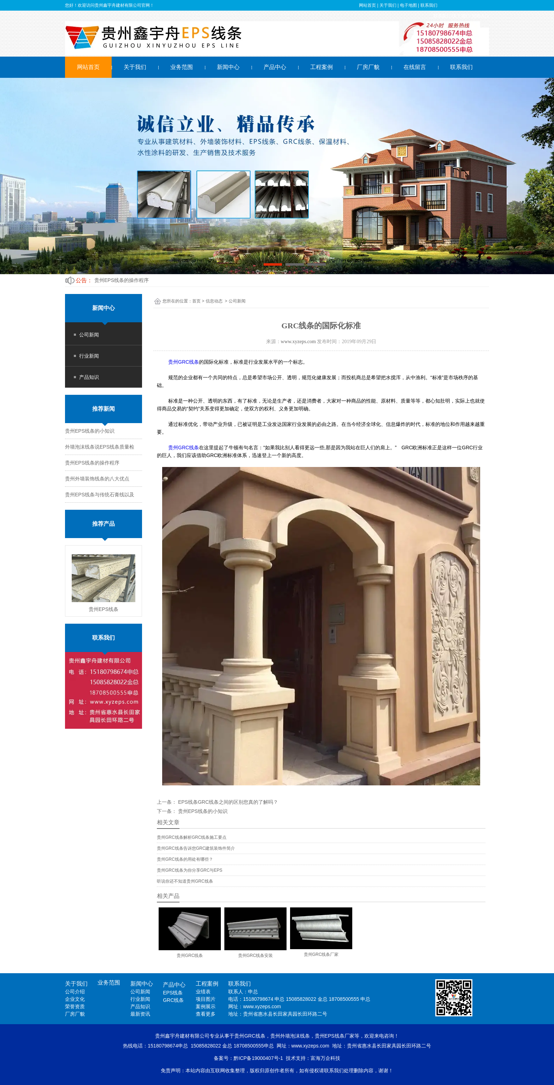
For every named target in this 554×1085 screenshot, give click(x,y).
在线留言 (414, 67)
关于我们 (135, 67)
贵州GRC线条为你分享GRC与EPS (189, 870)
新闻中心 (228, 67)
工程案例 (321, 67)
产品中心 (275, 67)
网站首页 (88, 67)
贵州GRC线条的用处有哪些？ (185, 859)
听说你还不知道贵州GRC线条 (185, 881)
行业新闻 (89, 356)
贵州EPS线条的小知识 (89, 431)
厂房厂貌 (368, 67)
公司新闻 (89, 334)
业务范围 (181, 67)
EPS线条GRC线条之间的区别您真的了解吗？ (227, 802)
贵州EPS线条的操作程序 (92, 463)
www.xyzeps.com (298, 341)
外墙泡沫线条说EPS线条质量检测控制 (136, 280)
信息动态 (214, 301)
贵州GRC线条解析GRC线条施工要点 (191, 837)
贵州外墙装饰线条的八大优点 (97, 478)
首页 (196, 301)
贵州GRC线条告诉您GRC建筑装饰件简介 (196, 848)
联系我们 (461, 67)
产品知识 (89, 377)
